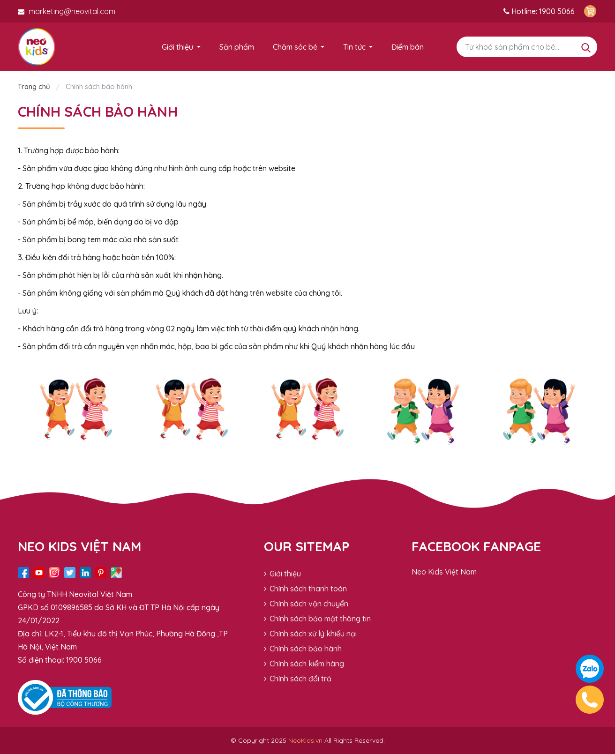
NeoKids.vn (305, 740)
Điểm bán (407, 47)
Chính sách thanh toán (305, 588)
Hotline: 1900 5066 (539, 11)
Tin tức (354, 47)
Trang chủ (35, 86)
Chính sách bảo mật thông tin (317, 618)
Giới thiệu (177, 47)
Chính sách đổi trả (297, 678)
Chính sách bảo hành (303, 648)
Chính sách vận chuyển (306, 603)
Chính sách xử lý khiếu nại (310, 633)
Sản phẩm (236, 47)
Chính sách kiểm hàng (304, 663)
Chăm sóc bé (295, 47)
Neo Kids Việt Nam (444, 571)
